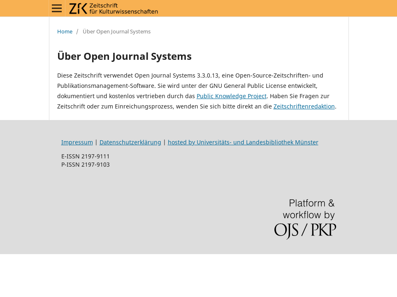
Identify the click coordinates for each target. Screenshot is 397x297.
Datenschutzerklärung (130, 142)
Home (64, 31)
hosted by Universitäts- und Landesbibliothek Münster (243, 142)
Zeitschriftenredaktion (304, 106)
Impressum (77, 142)
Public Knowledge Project (232, 96)
